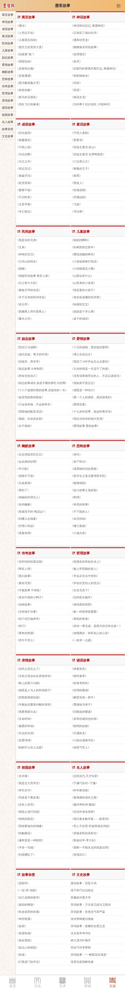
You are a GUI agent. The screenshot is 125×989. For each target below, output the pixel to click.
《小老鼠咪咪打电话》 (85, 261)
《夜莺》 (76, 175)
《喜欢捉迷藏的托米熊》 (86, 297)
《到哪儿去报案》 (27, 518)
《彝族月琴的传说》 (29, 290)
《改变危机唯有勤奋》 (30, 397)
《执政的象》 (24, 89)
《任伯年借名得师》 (83, 811)
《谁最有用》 (24, 533)
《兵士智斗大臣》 (27, 282)
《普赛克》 (78, 139)
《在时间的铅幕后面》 (30, 561)
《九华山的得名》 (27, 261)
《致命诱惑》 (24, 940)
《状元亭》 (23, 304)
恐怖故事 (7, 79)
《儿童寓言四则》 (27, 39)
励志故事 (7, 57)
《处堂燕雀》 (24, 182)
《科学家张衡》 (81, 790)
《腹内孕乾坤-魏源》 (84, 804)
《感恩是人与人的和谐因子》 (34, 690)
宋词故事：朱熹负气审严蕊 (88, 911)
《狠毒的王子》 (81, 168)
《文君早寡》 (24, 204)
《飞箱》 (76, 204)
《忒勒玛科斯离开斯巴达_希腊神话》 (94, 68)
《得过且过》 (24, 168)
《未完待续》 (79, 518)
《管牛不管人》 (26, 640)
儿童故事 (7, 50)
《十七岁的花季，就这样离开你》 (92, 411)
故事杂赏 (7, 129)
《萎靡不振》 (24, 190)
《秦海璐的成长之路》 (85, 797)
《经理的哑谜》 (81, 690)
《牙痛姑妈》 (79, 197)
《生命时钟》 (24, 718)
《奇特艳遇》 (24, 918)
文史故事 (7, 136)
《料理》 (76, 497)
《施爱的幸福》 (26, 725)
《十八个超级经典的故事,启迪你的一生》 (42, 390)
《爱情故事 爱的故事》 (85, 425)
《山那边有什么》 (82, 275)
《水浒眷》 (23, 775)
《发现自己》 (79, 854)
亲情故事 (7, 100)
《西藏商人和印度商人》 (31, 311)
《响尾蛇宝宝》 (81, 304)
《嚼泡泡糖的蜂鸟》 (83, 254)
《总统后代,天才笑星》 (85, 775)
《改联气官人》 (81, 747)
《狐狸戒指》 (79, 482)
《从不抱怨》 (24, 425)
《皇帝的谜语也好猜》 (85, 718)
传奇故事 (7, 86)
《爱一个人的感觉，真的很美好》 (92, 397)
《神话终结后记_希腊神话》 (88, 25)
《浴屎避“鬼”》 (26, 54)
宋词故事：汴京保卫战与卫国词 (91, 904)
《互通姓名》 (79, 733)
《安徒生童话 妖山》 (84, 147)
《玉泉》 (21, 247)
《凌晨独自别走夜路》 (85, 468)
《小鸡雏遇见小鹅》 (83, 268)
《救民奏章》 (79, 675)
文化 (37, 986)
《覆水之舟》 (24, 318)
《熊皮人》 (78, 182)
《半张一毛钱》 (26, 847)
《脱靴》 (21, 268)
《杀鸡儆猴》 (24, 504)
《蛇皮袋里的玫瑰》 (29, 911)
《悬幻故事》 (24, 575)
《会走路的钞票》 (27, 461)
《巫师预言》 (79, 54)
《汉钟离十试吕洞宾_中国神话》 (91, 104)
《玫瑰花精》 (79, 190)
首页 (12, 986)
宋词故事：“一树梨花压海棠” (89, 954)
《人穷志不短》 (26, 32)
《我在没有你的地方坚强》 (88, 418)
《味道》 (21, 954)
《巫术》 (76, 61)
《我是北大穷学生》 (29, 783)
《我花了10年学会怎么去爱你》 (91, 361)
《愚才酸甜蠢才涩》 (29, 82)
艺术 (62, 986)
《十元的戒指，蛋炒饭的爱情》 (91, 347)
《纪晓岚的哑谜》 (82, 711)
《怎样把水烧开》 (82, 597)
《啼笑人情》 (24, 568)
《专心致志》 (24, 211)
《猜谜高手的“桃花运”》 (31, 511)
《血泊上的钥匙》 (27, 947)
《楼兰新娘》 (79, 525)
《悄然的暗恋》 (26, 818)
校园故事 (7, 114)
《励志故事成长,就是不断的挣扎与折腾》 (42, 382)
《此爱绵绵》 (24, 740)
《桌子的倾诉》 (81, 318)
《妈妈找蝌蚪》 (81, 240)
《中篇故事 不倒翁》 (29, 590)
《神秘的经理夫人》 (29, 497)
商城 (87, 986)
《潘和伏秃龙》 (81, 39)
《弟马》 (76, 454)
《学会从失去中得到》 (85, 575)
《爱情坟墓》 (79, 404)
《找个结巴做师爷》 (29, 618)
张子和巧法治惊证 (82, 890)
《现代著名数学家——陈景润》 (91, 818)
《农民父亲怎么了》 (29, 668)
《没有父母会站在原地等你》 (34, 675)
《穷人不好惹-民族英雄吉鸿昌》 (91, 826)
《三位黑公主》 (81, 161)
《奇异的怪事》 (81, 504)
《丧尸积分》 (79, 461)
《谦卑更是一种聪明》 (30, 840)
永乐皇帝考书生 (81, 933)
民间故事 (7, 43)
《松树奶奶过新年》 (83, 247)
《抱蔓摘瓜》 (24, 139)
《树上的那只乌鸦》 (29, 683)
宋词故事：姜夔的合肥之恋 (88, 926)
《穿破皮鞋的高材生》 (85, 833)
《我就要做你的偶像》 (30, 826)
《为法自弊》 (24, 154)
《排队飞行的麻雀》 (29, 104)
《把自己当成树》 (27, 347)
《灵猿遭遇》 (24, 75)
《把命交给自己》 (27, 375)
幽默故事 (7, 72)
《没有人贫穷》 (26, 804)
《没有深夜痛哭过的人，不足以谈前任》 (96, 375)
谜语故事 (7, 107)
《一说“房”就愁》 (27, 890)
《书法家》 (78, 211)
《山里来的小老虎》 (83, 282)
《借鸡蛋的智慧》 (82, 604)
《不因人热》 (24, 147)
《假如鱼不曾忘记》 (83, 382)
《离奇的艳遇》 (26, 633)
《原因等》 (23, 883)
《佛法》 (21, 25)
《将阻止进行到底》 (29, 811)
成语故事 (7, 29)
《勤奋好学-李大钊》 (84, 840)
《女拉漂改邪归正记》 (30, 454)
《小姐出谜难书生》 (83, 740)
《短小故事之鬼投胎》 (85, 490)
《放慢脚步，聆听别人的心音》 (91, 633)
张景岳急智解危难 (82, 961)
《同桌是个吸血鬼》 (29, 797)
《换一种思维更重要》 (85, 611)
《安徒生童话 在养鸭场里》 (88, 154)
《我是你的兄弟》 (27, 240)
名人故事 (7, 122)
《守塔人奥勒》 (81, 132)
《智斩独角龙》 (81, 75)
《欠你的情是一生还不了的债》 (91, 368)
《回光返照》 (24, 132)
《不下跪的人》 (81, 511)
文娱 (112, 986)
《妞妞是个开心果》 (83, 311)
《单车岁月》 (24, 790)
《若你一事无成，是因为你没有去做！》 (96, 625)
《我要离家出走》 (27, 711)
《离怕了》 (23, 490)
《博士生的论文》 (82, 354)
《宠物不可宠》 (26, 475)
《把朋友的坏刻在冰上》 (86, 561)
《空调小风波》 (26, 525)
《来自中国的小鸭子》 (30, 597)
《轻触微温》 (24, 833)
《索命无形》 (24, 583)
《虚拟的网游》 (26, 904)
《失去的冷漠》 (26, 733)
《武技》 (76, 82)
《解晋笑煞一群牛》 (83, 697)
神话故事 (7, 22)
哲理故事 (7, 93)
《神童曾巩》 (79, 668)
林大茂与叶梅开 (81, 940)
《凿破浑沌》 (24, 175)
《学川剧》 (23, 468)
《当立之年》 (24, 161)
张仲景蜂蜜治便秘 (82, 918)
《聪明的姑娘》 (81, 725)
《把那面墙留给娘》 (29, 697)
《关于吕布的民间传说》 (31, 297)
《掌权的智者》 (81, 618)
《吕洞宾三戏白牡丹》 (85, 32)
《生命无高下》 (81, 590)
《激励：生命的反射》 (30, 418)
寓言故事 (7, 14)
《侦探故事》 (24, 604)
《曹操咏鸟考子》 (82, 704)
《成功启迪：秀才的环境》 (33, 354)
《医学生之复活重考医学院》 (89, 475)
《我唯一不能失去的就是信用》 (91, 847)
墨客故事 (62, 6)
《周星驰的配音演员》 (30, 411)
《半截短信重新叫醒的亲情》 (34, 704)
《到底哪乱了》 (26, 854)
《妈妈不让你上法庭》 (30, 747)
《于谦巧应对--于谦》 (84, 783)
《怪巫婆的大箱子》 (83, 290)
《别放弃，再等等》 (29, 361)
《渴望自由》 (24, 61)
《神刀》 (21, 625)
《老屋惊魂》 (24, 933)
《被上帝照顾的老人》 (85, 568)
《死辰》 (76, 89)
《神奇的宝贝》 (26, 254)
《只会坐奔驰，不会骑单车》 (34, 404)
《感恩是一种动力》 (83, 390)
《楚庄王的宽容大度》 (30, 47)
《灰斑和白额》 (26, 68)
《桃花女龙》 (79, 97)
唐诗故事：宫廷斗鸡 (83, 883)
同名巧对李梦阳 (81, 947)
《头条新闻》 (24, 482)
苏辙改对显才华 (81, 897)
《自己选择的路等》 (29, 897)
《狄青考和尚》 (81, 683)
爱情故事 (7, 64)
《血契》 (21, 926)
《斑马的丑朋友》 (27, 97)
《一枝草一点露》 (82, 640)
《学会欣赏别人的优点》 (86, 583)
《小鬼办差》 (79, 533)
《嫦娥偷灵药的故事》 (85, 47)
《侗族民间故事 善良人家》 (33, 275)
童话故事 (7, 36)
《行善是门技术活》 (29, 961)
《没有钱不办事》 (27, 611)
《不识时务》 (24, 197)
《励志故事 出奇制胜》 (30, 368)
